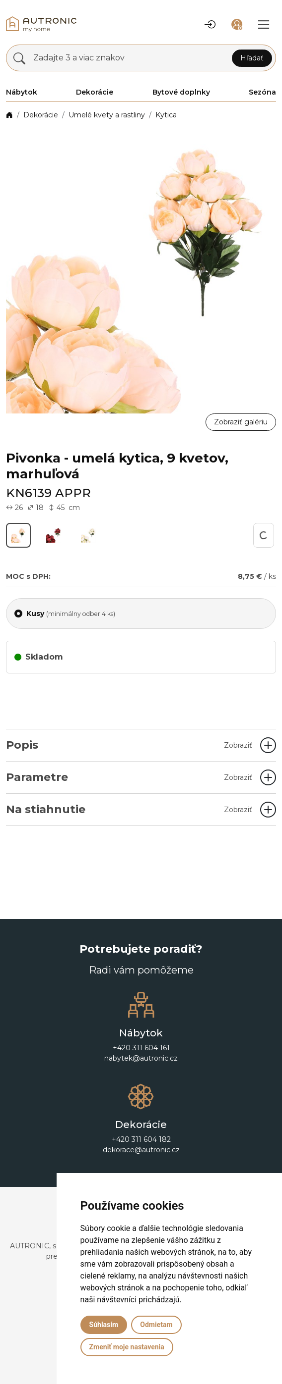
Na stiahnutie (129, 809)
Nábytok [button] (21, 92)
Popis (129, 745)
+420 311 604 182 (141, 1139)
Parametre (129, 777)
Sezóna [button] (262, 92)
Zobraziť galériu (241, 421)
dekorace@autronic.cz (141, 1149)
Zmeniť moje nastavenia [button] (126, 1347)
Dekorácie (40, 114)
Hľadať (252, 57)
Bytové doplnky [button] (181, 92)
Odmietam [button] (156, 1325)
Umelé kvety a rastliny (107, 114)
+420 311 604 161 (141, 1047)
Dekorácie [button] (94, 92)
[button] (210, 24)
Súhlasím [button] (104, 1325)
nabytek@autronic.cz (141, 1058)
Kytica (166, 114)
